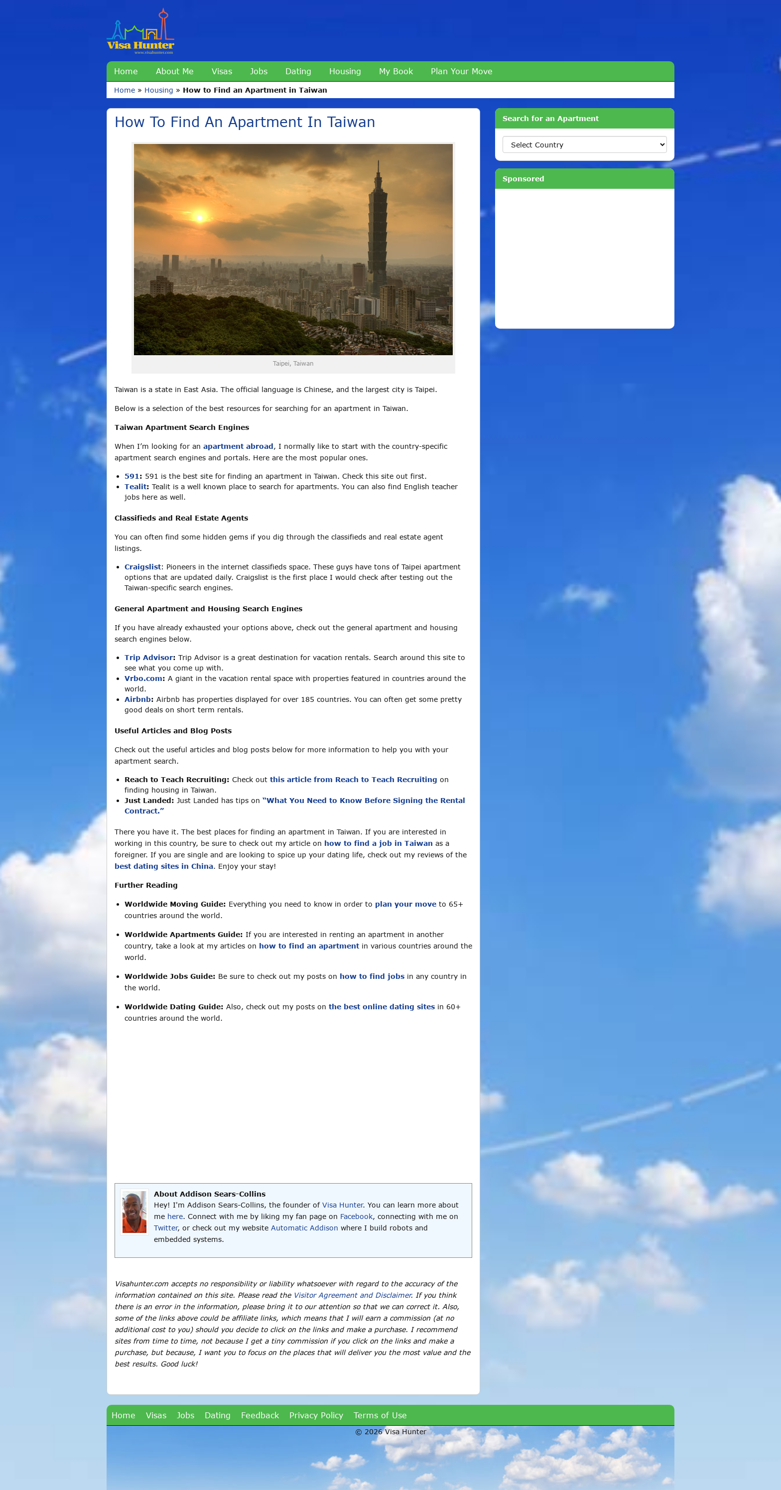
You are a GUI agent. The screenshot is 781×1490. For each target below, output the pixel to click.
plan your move (405, 904)
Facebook (356, 1216)
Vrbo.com (143, 678)
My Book (396, 71)
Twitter (165, 1227)
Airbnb (138, 699)
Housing (345, 71)
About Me (175, 71)
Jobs (258, 71)
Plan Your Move (462, 71)
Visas (222, 71)
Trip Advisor (149, 657)
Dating (298, 71)
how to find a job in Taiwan (378, 843)
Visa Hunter (342, 1205)
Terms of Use (380, 1415)
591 (132, 476)
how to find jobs (372, 976)
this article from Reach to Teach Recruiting (353, 779)
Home (126, 71)
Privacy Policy (316, 1415)
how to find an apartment (309, 946)
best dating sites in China (164, 866)
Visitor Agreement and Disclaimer (351, 1295)
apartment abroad (238, 446)
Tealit (135, 486)
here (175, 1216)
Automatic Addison (304, 1227)
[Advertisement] (293, 1103)
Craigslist (143, 566)
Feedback (260, 1415)
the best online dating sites (382, 1006)
